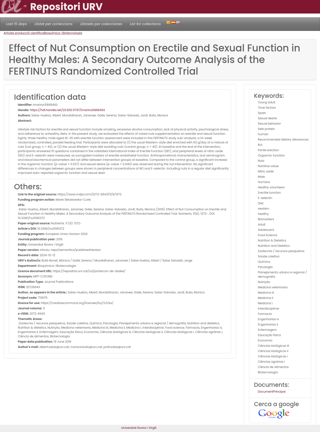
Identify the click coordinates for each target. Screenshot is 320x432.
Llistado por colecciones (101, 23)
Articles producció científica (24, 33)
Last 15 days (16, 23)
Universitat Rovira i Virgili (138, 428)
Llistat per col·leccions (54, 23)
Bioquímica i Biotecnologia (63, 33)
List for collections (145, 23)
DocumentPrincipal (271, 392)
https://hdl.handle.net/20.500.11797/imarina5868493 (67, 110)
